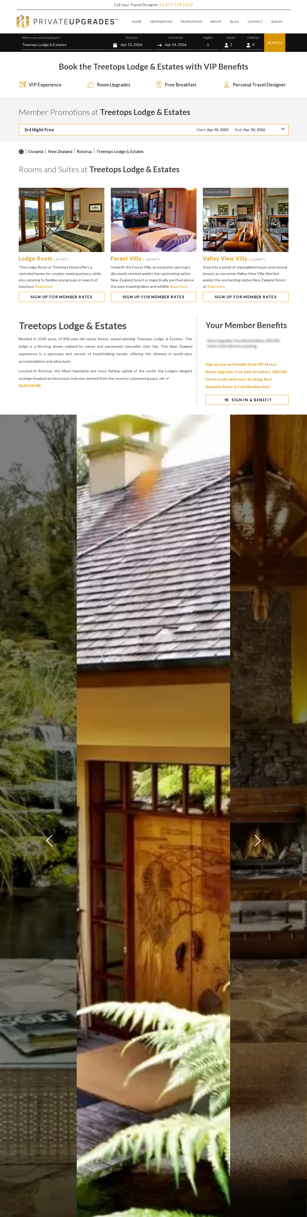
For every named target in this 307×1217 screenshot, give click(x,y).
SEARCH (274, 42)
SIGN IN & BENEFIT (247, 399)
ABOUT (216, 22)
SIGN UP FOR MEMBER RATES (62, 296)
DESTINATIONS (161, 22)
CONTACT (255, 22)
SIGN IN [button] (276, 22)
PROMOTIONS (191, 22)
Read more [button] (44, 286)
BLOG (234, 22)
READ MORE (30, 385)
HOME (137, 22)
